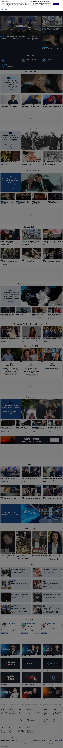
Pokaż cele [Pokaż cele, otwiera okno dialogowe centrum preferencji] (56, 6)
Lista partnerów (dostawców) (32, 6)
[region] (31, 5)
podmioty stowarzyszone (17, 2)
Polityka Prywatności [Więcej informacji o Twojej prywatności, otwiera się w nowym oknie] (4, 9)
